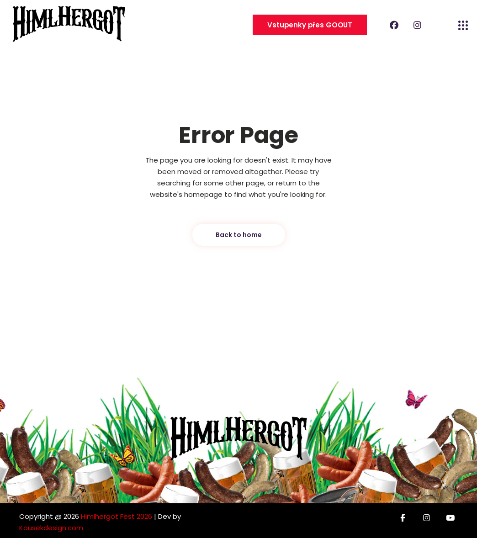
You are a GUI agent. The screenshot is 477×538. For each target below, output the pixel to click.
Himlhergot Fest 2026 (116, 516)
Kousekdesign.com (51, 528)
